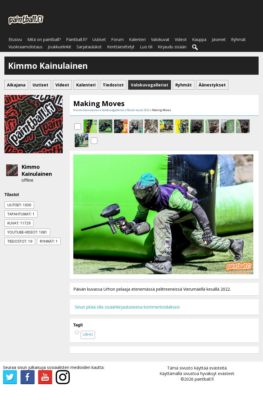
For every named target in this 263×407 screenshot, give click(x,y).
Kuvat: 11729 (18, 223)
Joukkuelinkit (59, 47)
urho (88, 334)
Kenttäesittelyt (121, 47)
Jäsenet (219, 39)
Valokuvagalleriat (113, 110)
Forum (117, 39)
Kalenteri (137, 39)
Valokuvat (160, 39)
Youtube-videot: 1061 (27, 232)
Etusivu (15, 39)
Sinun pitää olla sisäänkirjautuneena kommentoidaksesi (127, 307)
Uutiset (99, 39)
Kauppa (199, 39)
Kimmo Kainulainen (36, 170)
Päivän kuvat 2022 (138, 110)
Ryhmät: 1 (49, 241)
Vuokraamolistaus (26, 47)
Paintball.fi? (76, 39)
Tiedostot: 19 (19, 241)
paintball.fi (204, 379)
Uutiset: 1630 (19, 204)
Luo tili (146, 47)
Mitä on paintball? (44, 39)
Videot (181, 39)
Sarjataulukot (89, 47)
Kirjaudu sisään (172, 47)
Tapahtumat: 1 (21, 214)
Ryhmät (238, 39)
